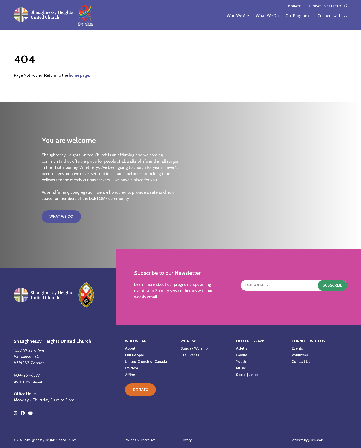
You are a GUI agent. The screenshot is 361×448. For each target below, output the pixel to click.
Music (241, 368)
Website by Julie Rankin (308, 440)
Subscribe (332, 285)
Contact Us (301, 361)
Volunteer (300, 355)
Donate (294, 6)
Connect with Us (332, 15)
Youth (241, 361)
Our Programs (298, 15)
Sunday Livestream (324, 6)
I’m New (131, 368)
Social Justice (247, 374)
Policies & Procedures (140, 440)
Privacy (187, 440)
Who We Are (238, 15)
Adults (241, 348)
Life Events (189, 355)
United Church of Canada (146, 361)
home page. (79, 75)
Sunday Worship (194, 348)
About (130, 348)
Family (241, 355)
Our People (134, 355)
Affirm (130, 374)
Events (297, 348)
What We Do (267, 15)
